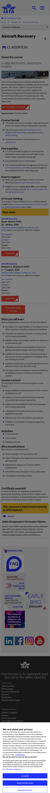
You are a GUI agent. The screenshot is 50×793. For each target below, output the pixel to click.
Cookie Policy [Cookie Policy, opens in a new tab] (20, 759)
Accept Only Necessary (25, 787)
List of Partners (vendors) (12, 773)
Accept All (25, 780)
